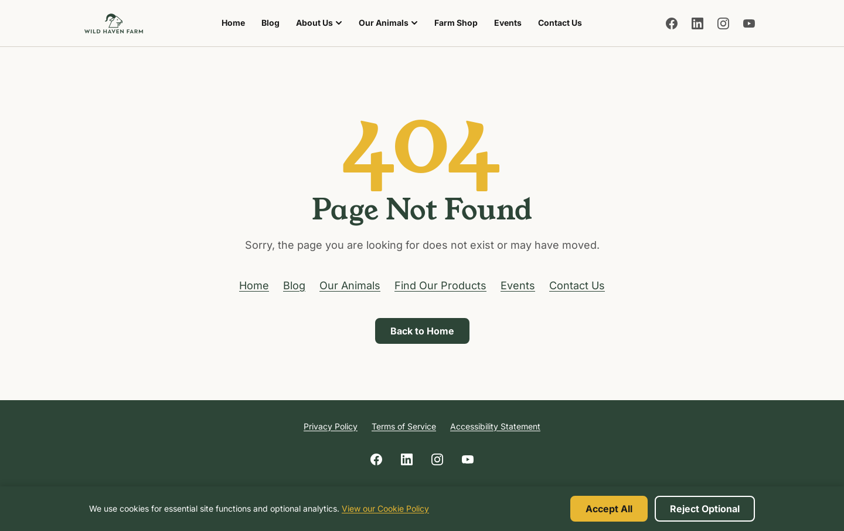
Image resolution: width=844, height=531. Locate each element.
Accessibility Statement (495, 426)
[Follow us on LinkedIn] (697, 23)
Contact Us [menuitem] (560, 23)
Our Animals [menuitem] (388, 23)
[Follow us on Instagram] (723, 23)
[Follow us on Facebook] (671, 23)
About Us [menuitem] (319, 23)
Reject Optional (705, 509)
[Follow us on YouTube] (749, 23)
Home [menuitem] (233, 23)
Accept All (609, 509)
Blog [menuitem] (270, 23)
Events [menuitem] (508, 23)
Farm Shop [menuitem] (459, 26)
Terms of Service (404, 426)
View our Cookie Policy (385, 508)
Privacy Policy (331, 426)
